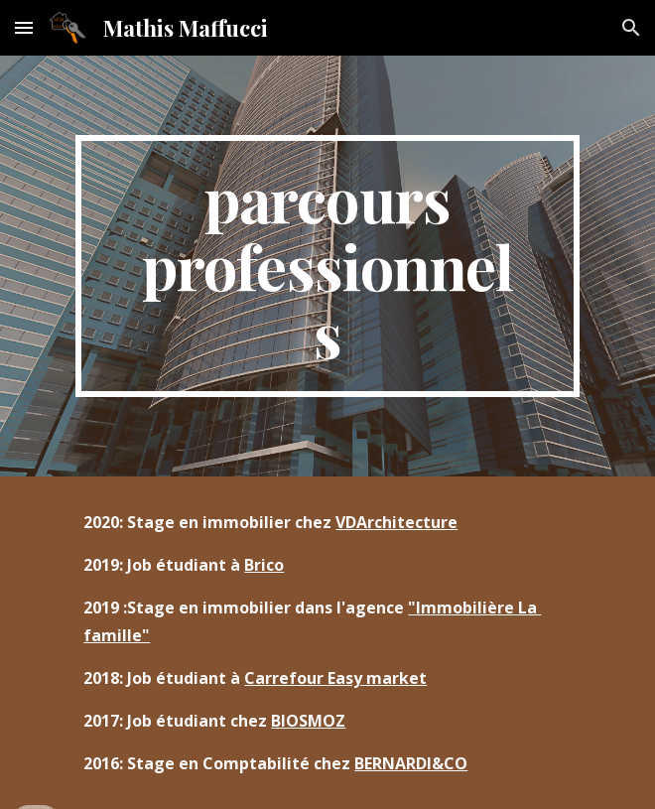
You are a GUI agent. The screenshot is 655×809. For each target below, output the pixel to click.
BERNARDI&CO (410, 763)
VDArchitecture (396, 522)
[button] (24, 27)
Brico (264, 565)
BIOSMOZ (308, 721)
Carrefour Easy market (335, 678)
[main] (327, 266)
